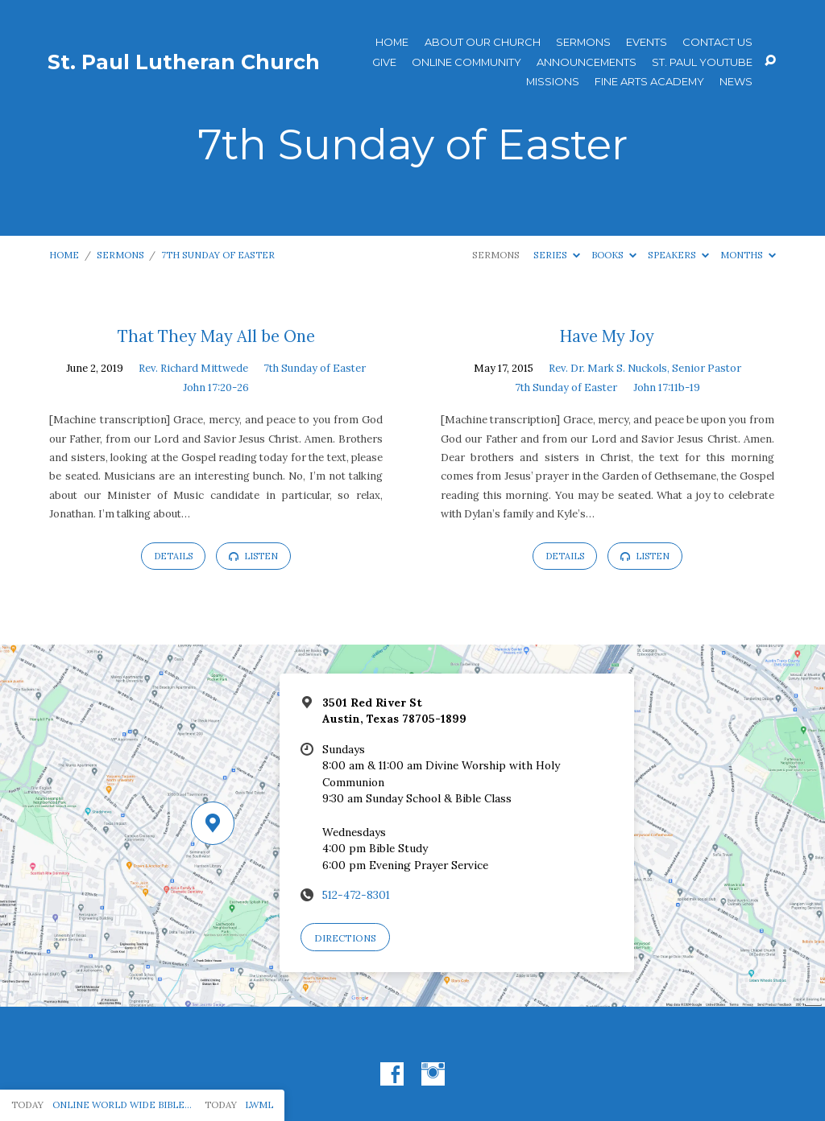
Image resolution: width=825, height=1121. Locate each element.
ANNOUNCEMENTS (586, 62)
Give (384, 62)
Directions (345, 938)
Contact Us (717, 42)
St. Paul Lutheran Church (184, 62)
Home (391, 42)
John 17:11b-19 (666, 387)
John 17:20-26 (216, 387)
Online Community (466, 62)
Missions (552, 81)
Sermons (583, 42)
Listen (253, 556)
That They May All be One (216, 336)
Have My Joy (607, 336)
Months (748, 255)
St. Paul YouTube (702, 62)
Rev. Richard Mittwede (193, 368)
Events (646, 42)
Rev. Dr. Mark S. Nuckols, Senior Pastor (645, 368)
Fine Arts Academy (649, 81)
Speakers (678, 255)
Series (556, 255)
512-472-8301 (356, 895)
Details (173, 556)
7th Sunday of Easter (218, 255)
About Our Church (483, 42)
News (735, 81)
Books (613, 255)
